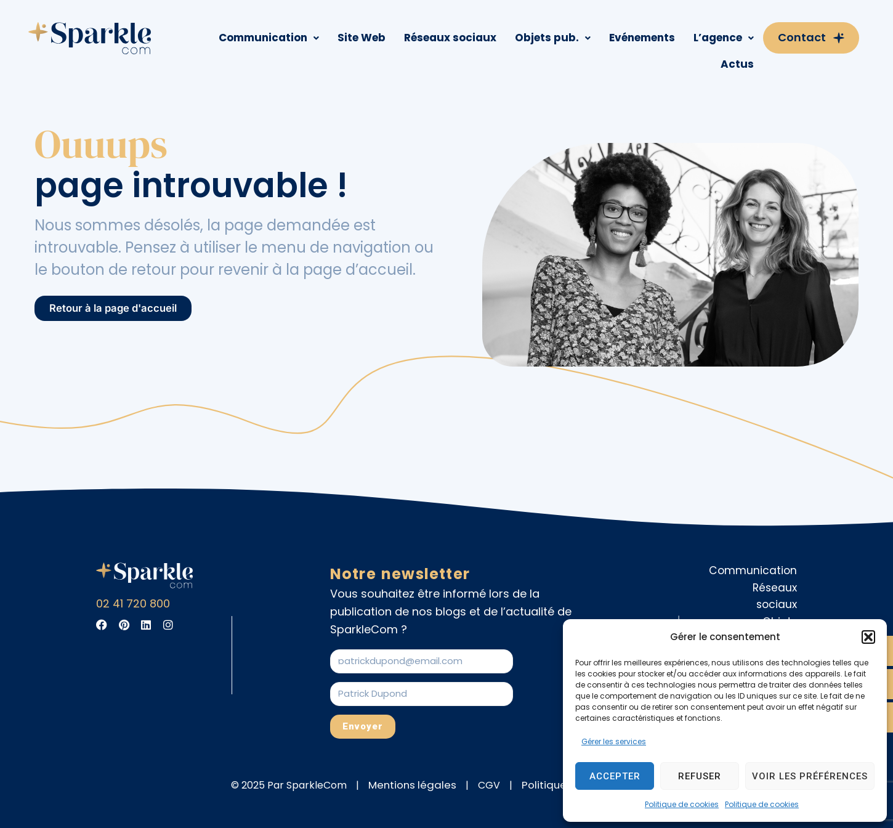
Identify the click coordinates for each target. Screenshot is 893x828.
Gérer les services (613, 741)
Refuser (699, 776)
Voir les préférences (810, 776)
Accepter (614, 776)
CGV (492, 785)
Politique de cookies (682, 804)
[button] (868, 637)
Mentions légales (418, 785)
